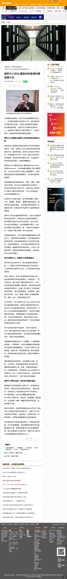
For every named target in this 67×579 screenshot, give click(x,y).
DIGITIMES (61, 527)
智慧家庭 (36, 546)
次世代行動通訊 (37, 551)
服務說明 (16, 524)
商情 (8, 22)
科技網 (16, 4)
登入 (65, 1)
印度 (21, 533)
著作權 (21, 524)
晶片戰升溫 (4, 530)
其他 (50, 539)
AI (2, 11)
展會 (2, 538)
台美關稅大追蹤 (12, 7)
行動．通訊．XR (14, 535)
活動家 (39, 4)
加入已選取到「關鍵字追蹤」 (15, 452)
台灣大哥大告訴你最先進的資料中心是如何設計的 (18, 505)
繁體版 (52, 1)
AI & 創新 (51, 538)
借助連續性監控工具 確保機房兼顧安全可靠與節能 (18, 513)
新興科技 (36, 542)
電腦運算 (36, 556)
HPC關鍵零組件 (37, 532)
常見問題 (32, 524)
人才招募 (59, 542)
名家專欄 (44, 533)
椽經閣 (32, 4)
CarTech (32, 11)
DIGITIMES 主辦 (53, 531)
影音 (44, 4)
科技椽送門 (4, 536)
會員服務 (59, 533)
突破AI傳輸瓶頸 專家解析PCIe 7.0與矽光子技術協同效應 (57, 157)
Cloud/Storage (23, 11)
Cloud (35, 554)
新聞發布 (9, 524)
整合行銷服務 (60, 541)
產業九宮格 (4, 535)
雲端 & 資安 (52, 535)
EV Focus (36, 540)
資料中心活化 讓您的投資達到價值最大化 (15, 485)
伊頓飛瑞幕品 (10, 447)
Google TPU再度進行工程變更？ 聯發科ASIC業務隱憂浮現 (56, 70)
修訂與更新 (4, 541)
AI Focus (36, 555)
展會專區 (29, 536)
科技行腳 (44, 534)
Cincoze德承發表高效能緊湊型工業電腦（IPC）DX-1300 (56, 181)
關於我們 (3, 524)
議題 (28, 530)
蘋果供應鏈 (51, 8)
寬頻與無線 (37, 549)
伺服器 (36, 558)
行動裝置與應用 (37, 560)
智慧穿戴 (36, 562)
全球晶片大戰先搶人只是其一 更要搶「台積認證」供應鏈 (57, 98)
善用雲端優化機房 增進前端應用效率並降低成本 (18, 517)
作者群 (43, 536)
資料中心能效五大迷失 (9, 476)
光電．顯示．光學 (13, 544)
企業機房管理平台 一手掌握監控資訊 (14, 501)
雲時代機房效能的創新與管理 (12, 480)
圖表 (11, 551)
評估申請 (60, 1)
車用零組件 (37, 530)
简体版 (55, 1)
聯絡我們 (59, 544)
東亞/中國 (22, 535)
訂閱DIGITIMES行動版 (61, 538)
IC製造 (36, 567)
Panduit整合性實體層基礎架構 (12, 489)
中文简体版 (56, 524)
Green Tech (37, 539)
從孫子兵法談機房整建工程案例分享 (14, 472)
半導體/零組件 (13, 11)
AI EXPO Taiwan (51, 541)
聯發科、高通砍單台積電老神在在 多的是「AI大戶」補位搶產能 (57, 106)
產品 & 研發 (52, 536)
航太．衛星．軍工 (13, 540)
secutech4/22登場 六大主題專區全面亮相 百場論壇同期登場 (57, 165)
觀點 (28, 532)
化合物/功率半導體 (38, 537)
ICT (44, 11)
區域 (62, 8)
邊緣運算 (36, 535)
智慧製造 (36, 545)
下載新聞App (60, 546)
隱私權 (27, 524)
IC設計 (36, 565)
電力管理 (29, 447)
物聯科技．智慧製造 (13, 549)
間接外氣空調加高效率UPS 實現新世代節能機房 (17, 509)
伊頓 (36, 447)
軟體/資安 (49, 11)
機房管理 (8, 449)
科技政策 (12, 547)
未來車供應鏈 (40, 8)
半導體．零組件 (14, 532)
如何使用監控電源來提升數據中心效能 (14, 497)
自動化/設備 (58, 11)
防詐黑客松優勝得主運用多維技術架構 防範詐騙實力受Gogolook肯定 (57, 148)
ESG (6, 11)
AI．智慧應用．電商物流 (13, 537)
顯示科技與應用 (37, 569)
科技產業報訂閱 (61, 536)
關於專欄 (44, 537)
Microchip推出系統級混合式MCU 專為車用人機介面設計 (57, 173)
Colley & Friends (44, 531)
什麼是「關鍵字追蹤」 (13, 456)
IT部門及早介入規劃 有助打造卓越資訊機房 (16, 468)
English (63, 524)
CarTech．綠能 (14, 533)
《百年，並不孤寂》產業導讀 (26, 8)
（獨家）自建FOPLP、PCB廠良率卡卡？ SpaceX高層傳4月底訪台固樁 (57, 79)
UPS (16, 449)
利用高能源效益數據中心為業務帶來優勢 (15, 493)
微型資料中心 (25, 449)
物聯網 (36, 548)
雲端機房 (20, 447)
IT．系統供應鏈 (14, 542)
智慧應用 (38, 11)
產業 (58, 8)
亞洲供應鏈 (37, 543)
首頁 (3, 8)
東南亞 (22, 532)
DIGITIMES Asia (53, 4)
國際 (21, 536)
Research (24, 4)
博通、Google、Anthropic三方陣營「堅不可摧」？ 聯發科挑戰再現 (57, 89)
